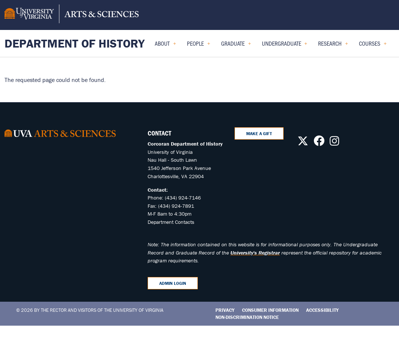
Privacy (225, 310)
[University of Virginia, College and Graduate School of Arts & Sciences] (71, 14)
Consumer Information (270, 310)
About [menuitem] (165, 45)
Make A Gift (259, 133)
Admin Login (172, 283)
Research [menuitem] (333, 45)
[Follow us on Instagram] (334, 143)
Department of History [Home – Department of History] (74, 43)
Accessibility (322, 310)
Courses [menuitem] (373, 45)
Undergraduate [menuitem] (285, 45)
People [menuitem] (198, 45)
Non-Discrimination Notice (247, 317)
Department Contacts (171, 222)
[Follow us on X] (302, 143)
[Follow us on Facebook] (319, 143)
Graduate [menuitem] (236, 45)
